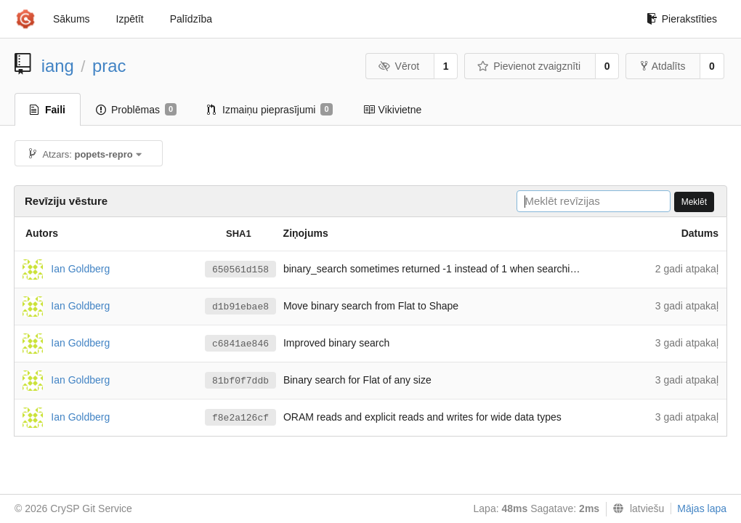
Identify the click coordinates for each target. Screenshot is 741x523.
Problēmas (136, 109)
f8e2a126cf (240, 418)
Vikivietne (392, 109)
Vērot (398, 66)
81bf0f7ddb (240, 381)
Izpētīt (130, 19)
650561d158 (240, 269)
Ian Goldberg (80, 268)
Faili (47, 109)
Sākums (71, 19)
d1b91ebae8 (240, 306)
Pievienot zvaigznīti (528, 66)
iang (57, 66)
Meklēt (694, 202)
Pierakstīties (682, 19)
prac (109, 66)
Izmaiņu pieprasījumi (270, 109)
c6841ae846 (240, 343)
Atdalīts (663, 66)
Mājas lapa (701, 508)
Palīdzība (191, 19)
